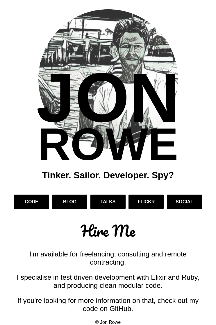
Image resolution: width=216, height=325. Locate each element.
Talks (107, 201)
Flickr (146, 201)
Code (31, 201)
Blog (69, 201)
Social (184, 201)
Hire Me (108, 230)
